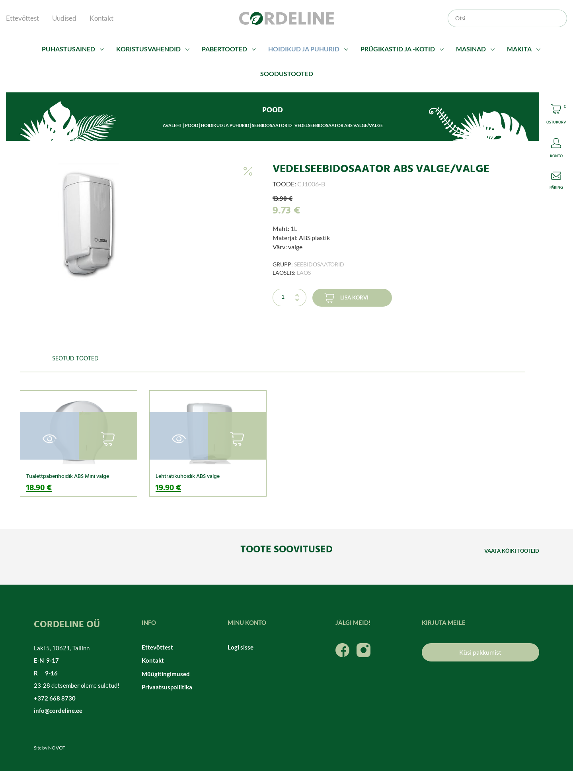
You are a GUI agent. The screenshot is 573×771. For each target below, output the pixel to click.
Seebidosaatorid (272, 125)
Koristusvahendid (148, 49)
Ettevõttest (22, 18)
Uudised (64, 18)
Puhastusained (68, 49)
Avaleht (172, 125)
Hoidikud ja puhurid (303, 49)
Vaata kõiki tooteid (511, 551)
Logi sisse (240, 647)
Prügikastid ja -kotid (398, 49)
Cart (556, 115)
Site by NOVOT (49, 748)
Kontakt (101, 18)
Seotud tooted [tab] (75, 359)
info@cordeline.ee (58, 710)
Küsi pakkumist (480, 652)
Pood (191, 125)
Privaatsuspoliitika (167, 687)
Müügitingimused (166, 673)
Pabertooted (224, 49)
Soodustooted (286, 73)
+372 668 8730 (55, 698)
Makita (519, 49)
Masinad (471, 49)
